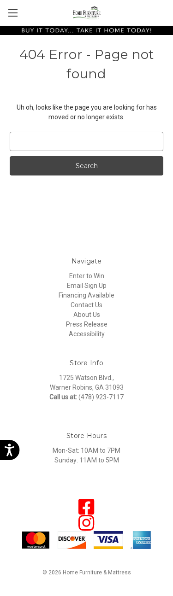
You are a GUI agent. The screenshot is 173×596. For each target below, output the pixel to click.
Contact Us (86, 305)
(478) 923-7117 (101, 397)
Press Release (86, 324)
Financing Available (86, 295)
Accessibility (87, 334)
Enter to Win (86, 276)
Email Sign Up (87, 285)
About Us (86, 314)
